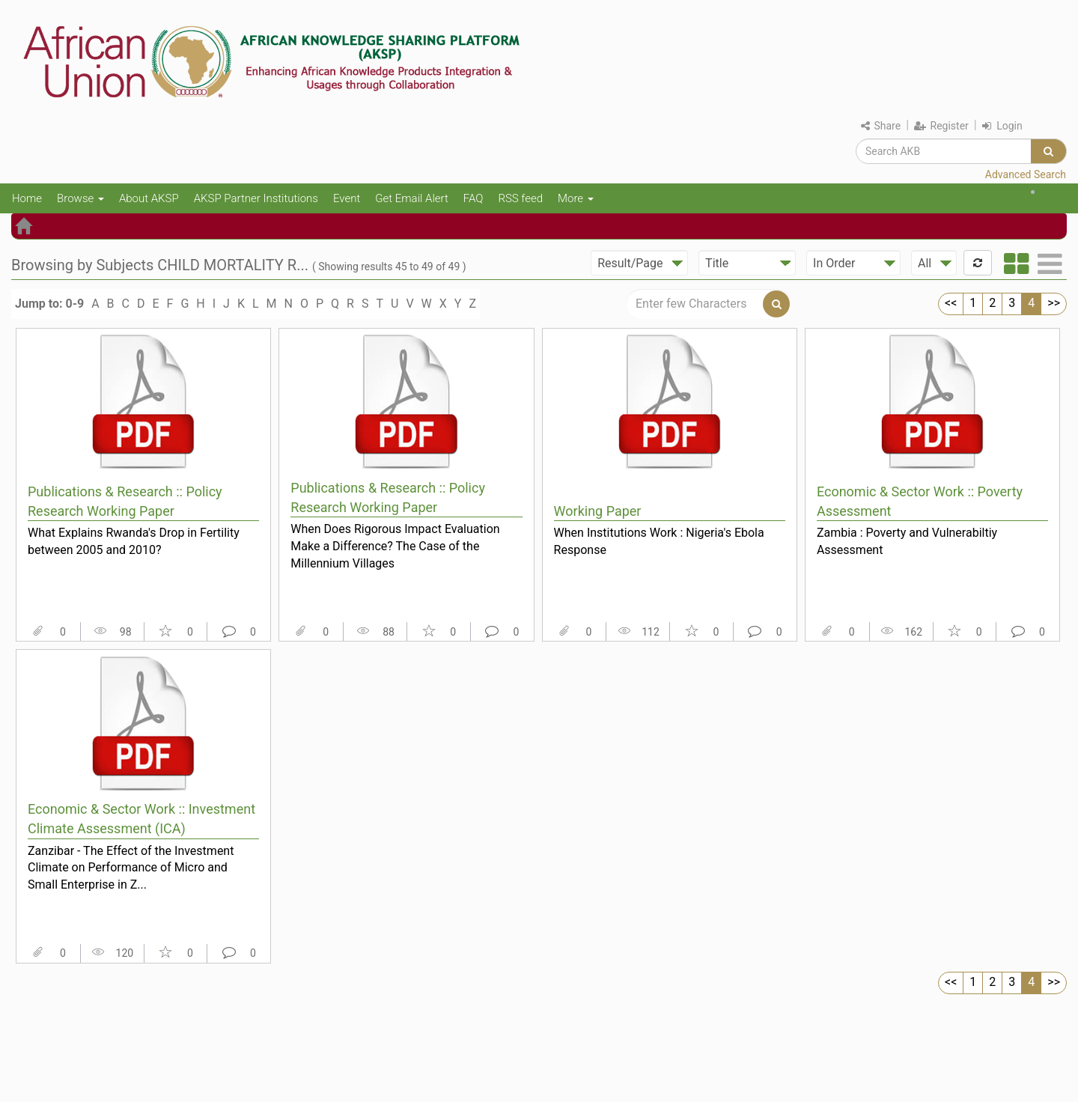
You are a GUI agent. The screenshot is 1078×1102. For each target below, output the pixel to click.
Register (941, 126)
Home (27, 198)
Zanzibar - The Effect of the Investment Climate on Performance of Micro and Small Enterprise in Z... (131, 868)
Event (346, 198)
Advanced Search (1025, 174)
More (576, 198)
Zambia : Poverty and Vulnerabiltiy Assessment (907, 541)
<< (951, 303)
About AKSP (149, 198)
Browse (80, 198)
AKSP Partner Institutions (256, 198)
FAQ (473, 198)
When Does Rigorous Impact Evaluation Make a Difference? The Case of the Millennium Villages (394, 546)
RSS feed (520, 198)
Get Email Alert (411, 198)
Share (881, 126)
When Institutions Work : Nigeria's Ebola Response (659, 541)
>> (1053, 303)
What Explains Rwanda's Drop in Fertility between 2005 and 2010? (134, 541)
